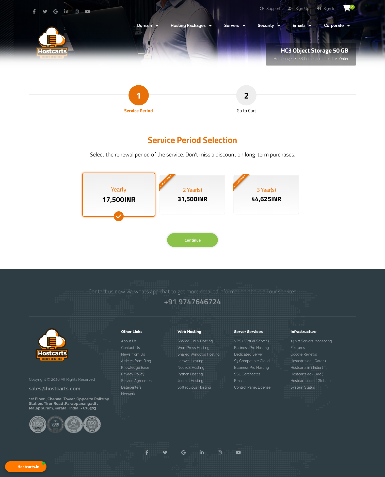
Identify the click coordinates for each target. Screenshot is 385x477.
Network (128, 394)
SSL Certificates (247, 374)
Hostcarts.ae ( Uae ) (307, 374)
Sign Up (298, 8)
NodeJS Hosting (191, 367)
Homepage (283, 58)
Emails (239, 381)
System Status (303, 387)
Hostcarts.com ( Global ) (311, 381)
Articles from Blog (136, 361)
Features (298, 348)
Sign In (326, 8)
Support (270, 8)
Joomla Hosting (190, 381)
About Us (129, 341)
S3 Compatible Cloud (315, 58)
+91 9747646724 (192, 302)
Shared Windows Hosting (199, 354)
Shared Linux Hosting (195, 341)
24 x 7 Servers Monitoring (311, 341)
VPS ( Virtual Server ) (251, 341)
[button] (25, 466)
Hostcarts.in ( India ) (307, 367)
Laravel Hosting (190, 361)
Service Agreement (137, 381)
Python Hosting (190, 374)
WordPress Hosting (194, 348)
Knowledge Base (135, 367)
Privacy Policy (133, 374)
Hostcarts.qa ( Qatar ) (308, 361)
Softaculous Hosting (194, 387)
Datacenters (131, 387)
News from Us (133, 354)
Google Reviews (304, 354)
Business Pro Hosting (251, 348)
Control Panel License (252, 387)
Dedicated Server (248, 354)
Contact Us (130, 348)
